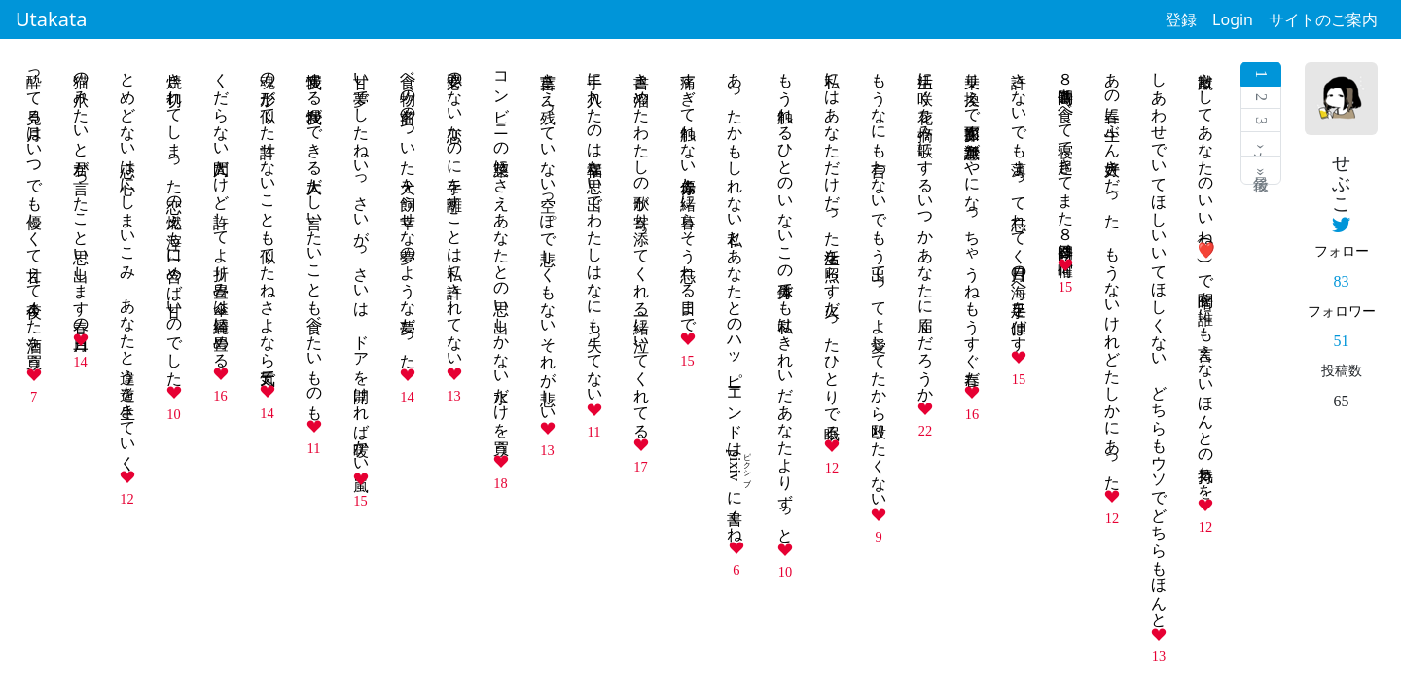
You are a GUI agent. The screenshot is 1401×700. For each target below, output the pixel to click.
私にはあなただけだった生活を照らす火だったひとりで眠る (832, 247)
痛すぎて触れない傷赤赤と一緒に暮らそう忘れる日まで (688, 193)
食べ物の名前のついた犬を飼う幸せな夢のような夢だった (408, 211)
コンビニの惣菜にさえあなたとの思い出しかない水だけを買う (501, 254)
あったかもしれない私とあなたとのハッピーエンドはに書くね (735, 298)
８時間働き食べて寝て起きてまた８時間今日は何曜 (1066, 156)
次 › (1261, 144)
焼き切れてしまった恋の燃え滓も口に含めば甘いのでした (174, 220)
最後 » (1261, 170)
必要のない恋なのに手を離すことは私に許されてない (455, 211)
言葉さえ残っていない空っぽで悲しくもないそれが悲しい (548, 238)
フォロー (1341, 251)
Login (1232, 19)
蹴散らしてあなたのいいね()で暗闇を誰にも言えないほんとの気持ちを (1206, 276)
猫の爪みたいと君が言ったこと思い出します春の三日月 (81, 194)
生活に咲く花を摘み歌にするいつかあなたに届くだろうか (925, 228)
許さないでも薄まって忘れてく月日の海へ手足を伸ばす (1019, 202)
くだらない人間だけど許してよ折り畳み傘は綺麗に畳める (221, 211)
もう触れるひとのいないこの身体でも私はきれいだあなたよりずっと (785, 299)
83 (1341, 281)
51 (1341, 340)
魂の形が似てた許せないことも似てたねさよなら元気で (268, 219)
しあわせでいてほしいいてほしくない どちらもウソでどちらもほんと (1159, 341)
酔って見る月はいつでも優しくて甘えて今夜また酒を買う (34, 211)
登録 (1181, 19)
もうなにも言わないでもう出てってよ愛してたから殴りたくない (879, 281)
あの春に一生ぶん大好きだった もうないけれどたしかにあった (1112, 272)
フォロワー (1342, 311)
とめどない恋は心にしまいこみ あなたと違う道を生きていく (128, 262)
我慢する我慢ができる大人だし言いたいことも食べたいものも (314, 237)
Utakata (51, 19)
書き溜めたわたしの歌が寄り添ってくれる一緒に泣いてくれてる (641, 246)
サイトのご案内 (1323, 19)
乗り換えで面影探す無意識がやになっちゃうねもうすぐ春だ (972, 220)
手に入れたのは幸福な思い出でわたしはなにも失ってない (595, 229)
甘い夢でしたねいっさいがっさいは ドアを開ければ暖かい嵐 (361, 263)
